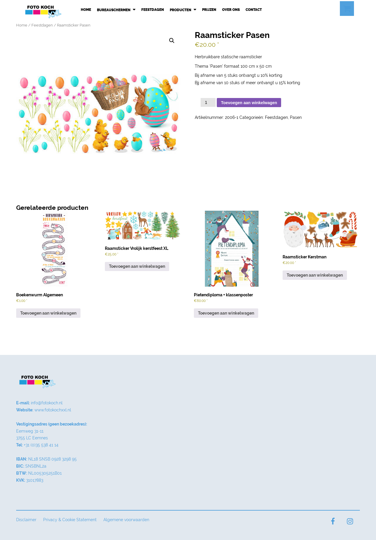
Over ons (231, 10)
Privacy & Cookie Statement (70, 520)
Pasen (296, 117)
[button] (172, 40)
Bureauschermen (116, 9)
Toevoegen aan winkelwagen (249, 102)
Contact (254, 10)
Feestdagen (152, 10)
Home (86, 10)
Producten (183, 9)
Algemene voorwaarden (126, 520)
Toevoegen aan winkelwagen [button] (48, 313)
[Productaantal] (208, 102)
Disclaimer (26, 520)
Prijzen (209, 10)
